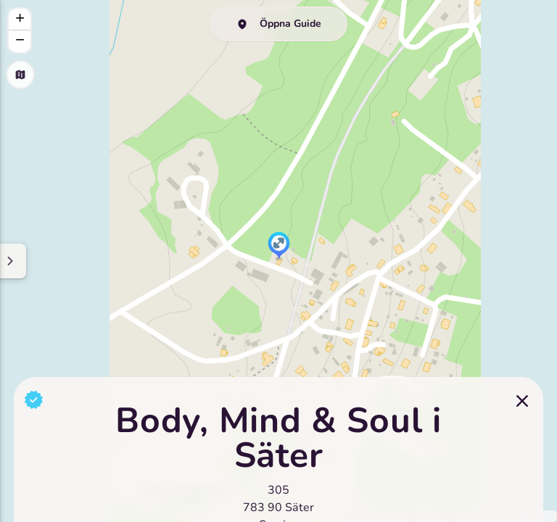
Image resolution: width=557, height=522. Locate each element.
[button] (279, 246)
